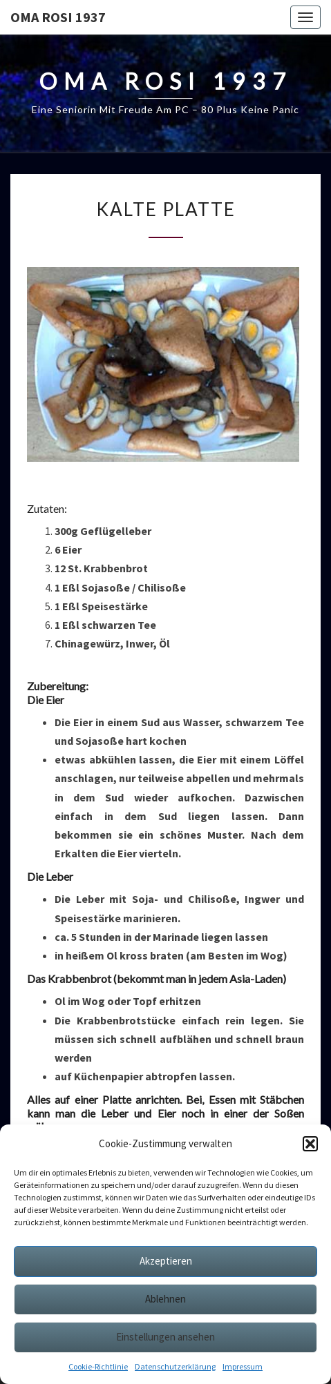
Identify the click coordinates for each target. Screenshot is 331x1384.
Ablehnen (165, 1298)
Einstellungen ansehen (165, 1336)
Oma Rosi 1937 (58, 17)
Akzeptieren (166, 1260)
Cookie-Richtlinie (98, 1366)
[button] (310, 1144)
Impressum (243, 1366)
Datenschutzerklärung (175, 1366)
